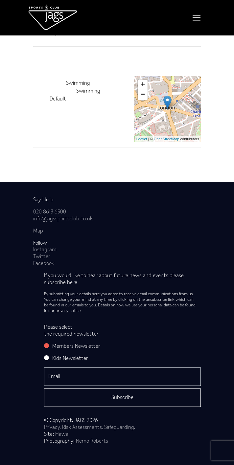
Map (38, 231)
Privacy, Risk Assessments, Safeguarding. (89, 427)
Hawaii (62, 434)
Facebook (43, 263)
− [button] (143, 95)
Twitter (41, 256)
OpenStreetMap (166, 139)
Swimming (78, 83)
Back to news (58, 158)
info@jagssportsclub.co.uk (63, 219)
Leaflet (141, 139)
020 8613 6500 (49, 212)
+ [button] (143, 85)
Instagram (45, 250)
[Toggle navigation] (196, 17)
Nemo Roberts (92, 441)
